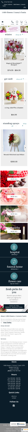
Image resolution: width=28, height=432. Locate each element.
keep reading (7, 322)
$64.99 (14, 114)
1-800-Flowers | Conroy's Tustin (14, 12)
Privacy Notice (18, 428)
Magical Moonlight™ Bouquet (14, 64)
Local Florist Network (11, 431)
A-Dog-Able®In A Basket (14, 108)
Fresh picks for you (14, 295)
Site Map (20, 431)
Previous (2, 56)
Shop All (18, 35)
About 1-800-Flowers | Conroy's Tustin (13, 316)
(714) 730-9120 (8, 2)
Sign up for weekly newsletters (14, 306)
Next (25, 56)
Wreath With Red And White (14, 155)
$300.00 (14, 161)
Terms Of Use (9, 428)
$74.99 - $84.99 (14, 70)
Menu (2, 24)
